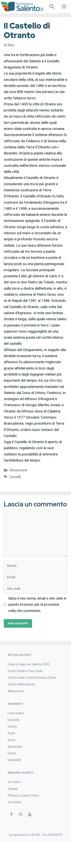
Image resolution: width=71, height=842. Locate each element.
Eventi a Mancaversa (21, 684)
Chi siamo (14, 782)
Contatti (13, 789)
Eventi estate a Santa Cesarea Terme (32, 677)
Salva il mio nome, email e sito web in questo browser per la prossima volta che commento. (37, 604)
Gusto (11, 740)
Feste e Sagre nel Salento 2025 (28, 664)
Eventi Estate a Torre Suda (25, 671)
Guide (11, 733)
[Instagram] (20, 814)
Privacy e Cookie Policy (23, 795)
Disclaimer (15, 802)
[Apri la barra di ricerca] (52, 6)
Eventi (12, 753)
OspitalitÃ (14, 760)
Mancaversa (16, 691)
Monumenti (18, 470)
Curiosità (13, 720)
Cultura (12, 726)
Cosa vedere (16, 713)
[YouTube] (29, 814)
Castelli (15, 477)
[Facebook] (11, 814)
